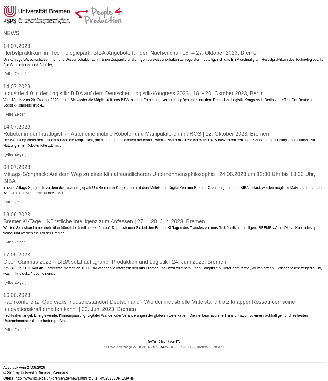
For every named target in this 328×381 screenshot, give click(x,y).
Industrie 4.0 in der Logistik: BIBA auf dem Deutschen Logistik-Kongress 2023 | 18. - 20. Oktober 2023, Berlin (133, 93)
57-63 (182, 347)
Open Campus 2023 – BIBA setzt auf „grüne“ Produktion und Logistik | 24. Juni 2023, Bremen (114, 262)
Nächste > (203, 347)
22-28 (137, 347)
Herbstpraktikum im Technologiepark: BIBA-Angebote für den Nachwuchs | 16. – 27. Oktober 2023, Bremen (131, 53)
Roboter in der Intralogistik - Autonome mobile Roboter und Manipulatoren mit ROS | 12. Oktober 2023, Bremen (136, 134)
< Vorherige (124, 347)
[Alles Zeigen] (16, 74)
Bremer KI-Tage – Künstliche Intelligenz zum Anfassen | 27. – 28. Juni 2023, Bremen (104, 221)
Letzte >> (218, 347)
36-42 (155, 347)
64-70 (191, 347)
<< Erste (109, 347)
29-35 (146, 347)
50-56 (173, 347)
